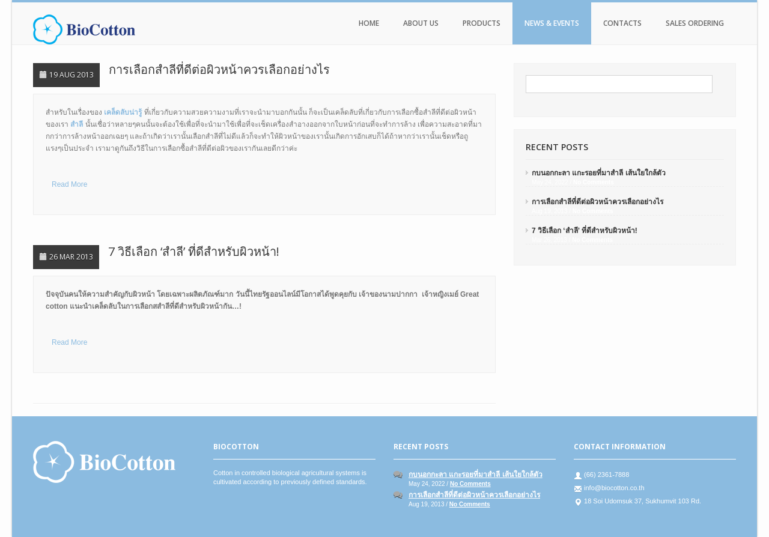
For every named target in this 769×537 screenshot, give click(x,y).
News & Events (551, 23)
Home (369, 23)
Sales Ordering (695, 23)
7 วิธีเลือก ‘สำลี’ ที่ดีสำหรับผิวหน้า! (193, 251)
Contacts (622, 23)
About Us (421, 23)
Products (481, 23)
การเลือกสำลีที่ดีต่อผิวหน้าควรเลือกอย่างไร (219, 69)
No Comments (593, 182)
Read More (69, 184)
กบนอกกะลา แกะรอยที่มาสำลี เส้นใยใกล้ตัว (599, 173)
